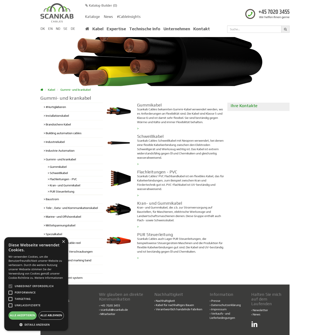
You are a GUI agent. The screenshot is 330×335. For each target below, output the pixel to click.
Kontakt (201, 29)
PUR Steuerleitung (62, 191)
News (108, 16)
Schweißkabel (59, 173)
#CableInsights (129, 16)
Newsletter (260, 310)
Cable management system (64, 277)
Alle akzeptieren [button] (22, 315)
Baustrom (52, 199)
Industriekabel (55, 142)
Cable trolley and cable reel (63, 242)
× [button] (63, 241)
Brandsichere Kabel (58, 124)
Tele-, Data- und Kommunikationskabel (72, 208)
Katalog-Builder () (101, 5)
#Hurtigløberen (56, 107)
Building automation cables (64, 133)
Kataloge (92, 16)
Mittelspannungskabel (60, 225)
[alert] (36, 284)
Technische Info (144, 29)
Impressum (219, 309)
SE (65, 29)
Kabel (97, 29)
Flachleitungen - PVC (63, 179)
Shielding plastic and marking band (68, 260)
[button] (36, 324)
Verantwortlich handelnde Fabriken (178, 309)
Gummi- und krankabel (75, 89)
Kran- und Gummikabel (65, 185)
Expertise (116, 29)
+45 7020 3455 (274, 12)
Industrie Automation (60, 150)
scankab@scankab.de (114, 309)
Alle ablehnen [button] (51, 315)
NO (58, 29)
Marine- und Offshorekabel (63, 216)
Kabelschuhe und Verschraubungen (69, 251)
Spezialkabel (54, 234)
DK (42, 29)
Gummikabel (58, 166)
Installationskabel (57, 115)
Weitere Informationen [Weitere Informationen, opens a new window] (48, 278)
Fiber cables (53, 269)
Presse (215, 300)
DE (73, 29)
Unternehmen (177, 29)
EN (50, 29)
